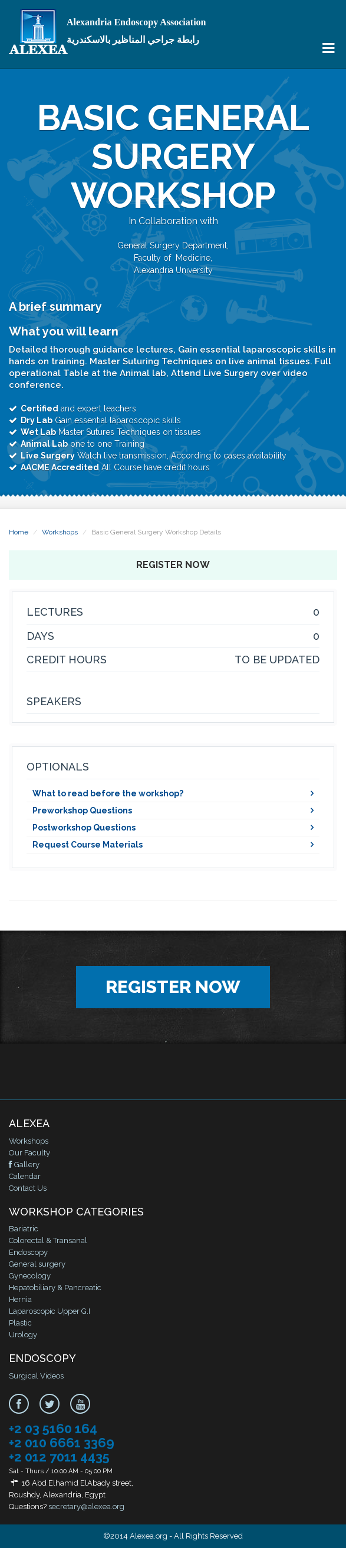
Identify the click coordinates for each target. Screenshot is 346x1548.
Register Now (173, 564)
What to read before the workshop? (107, 793)
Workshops (60, 532)
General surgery (37, 1264)
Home (18, 532)
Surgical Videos (36, 1375)
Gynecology (30, 1275)
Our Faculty (29, 1152)
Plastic (20, 1322)
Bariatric (23, 1228)
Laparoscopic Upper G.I (49, 1311)
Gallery (24, 1164)
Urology (23, 1334)
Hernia (20, 1299)
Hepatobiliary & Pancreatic (55, 1287)
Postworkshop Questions (84, 827)
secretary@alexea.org (86, 1506)
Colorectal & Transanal (48, 1240)
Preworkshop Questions (82, 810)
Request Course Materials (87, 844)
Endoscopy (28, 1252)
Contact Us (28, 1188)
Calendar (25, 1176)
